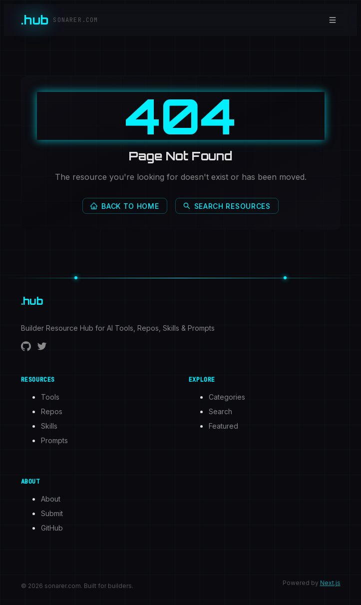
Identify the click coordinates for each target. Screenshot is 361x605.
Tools (50, 397)
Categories (227, 397)
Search (220, 411)
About (50, 499)
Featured (223, 426)
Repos (51, 411)
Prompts (54, 440)
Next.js (330, 583)
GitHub (52, 528)
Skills (49, 426)
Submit (52, 513)
